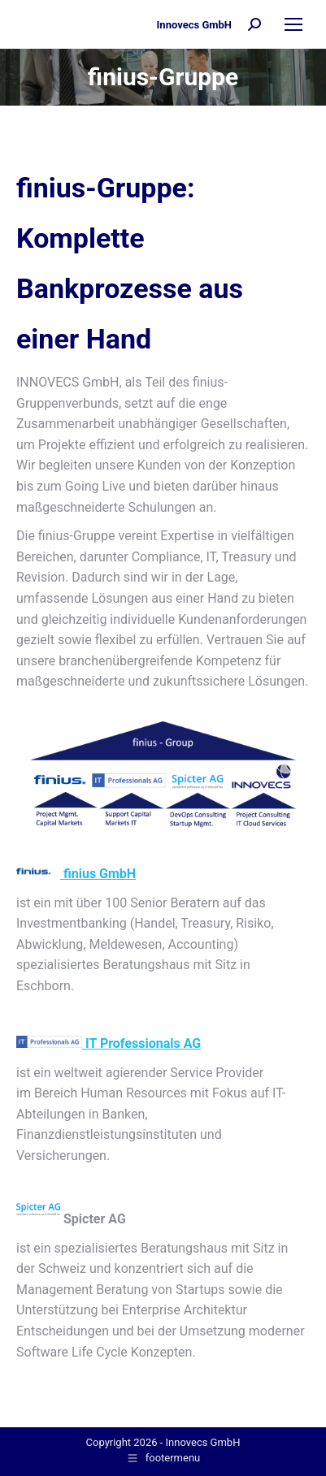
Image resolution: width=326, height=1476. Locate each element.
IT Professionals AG (108, 1043)
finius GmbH (76, 873)
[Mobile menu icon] (293, 24)
